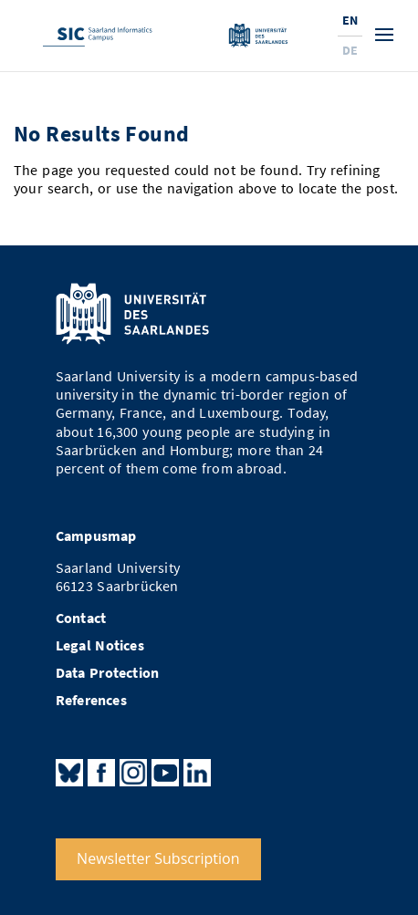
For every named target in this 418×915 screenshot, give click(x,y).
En (350, 20)
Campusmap (96, 536)
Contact (81, 618)
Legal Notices (100, 645)
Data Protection (108, 672)
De (350, 50)
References (91, 700)
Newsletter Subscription (158, 858)
